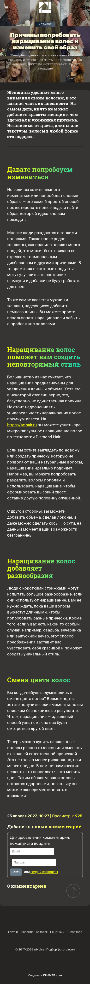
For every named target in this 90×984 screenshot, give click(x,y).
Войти (16, 872)
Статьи (13, 932)
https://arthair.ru (22, 425)
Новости (27, 932)
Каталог (45, 24)
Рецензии (57, 932)
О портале (74, 932)
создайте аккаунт (44, 872)
